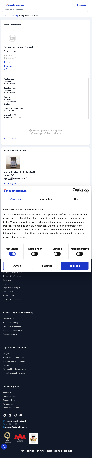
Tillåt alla (75, 265)
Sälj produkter (8, 284)
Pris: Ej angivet (10, 184)
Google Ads (7, 354)
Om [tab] (76, 199)
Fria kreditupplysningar (12, 299)
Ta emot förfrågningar (12, 276)
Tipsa (7, 69)
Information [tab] (46, 199)
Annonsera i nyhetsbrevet (13, 330)
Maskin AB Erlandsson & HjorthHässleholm (16, 179)
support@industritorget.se (15, 427)
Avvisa (17, 265)
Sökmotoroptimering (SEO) (14, 358)
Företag (15, 15)
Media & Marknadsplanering (14, 373)
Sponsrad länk (8, 319)
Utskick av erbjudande (12, 326)
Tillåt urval (46, 265)
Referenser (7, 392)
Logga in (81, 5)
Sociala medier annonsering (14, 361)
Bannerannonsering (10, 323)
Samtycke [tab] (16, 199)
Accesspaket (8, 291)
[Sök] (85, 10)
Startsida (6, 15)
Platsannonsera (9, 295)
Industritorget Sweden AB (14, 421)
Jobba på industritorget (12, 408)
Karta (7, 62)
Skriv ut (8, 66)
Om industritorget (10, 396)
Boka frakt (7, 280)
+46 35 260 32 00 (11, 424)
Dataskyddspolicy (10, 400)
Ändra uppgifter (10, 138)
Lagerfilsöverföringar (11, 288)
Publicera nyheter (10, 334)
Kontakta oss (8, 404)
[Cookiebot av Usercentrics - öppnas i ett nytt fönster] (78, 190)
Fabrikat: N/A (9, 175)
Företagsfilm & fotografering (14, 369)
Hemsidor (6, 365)
